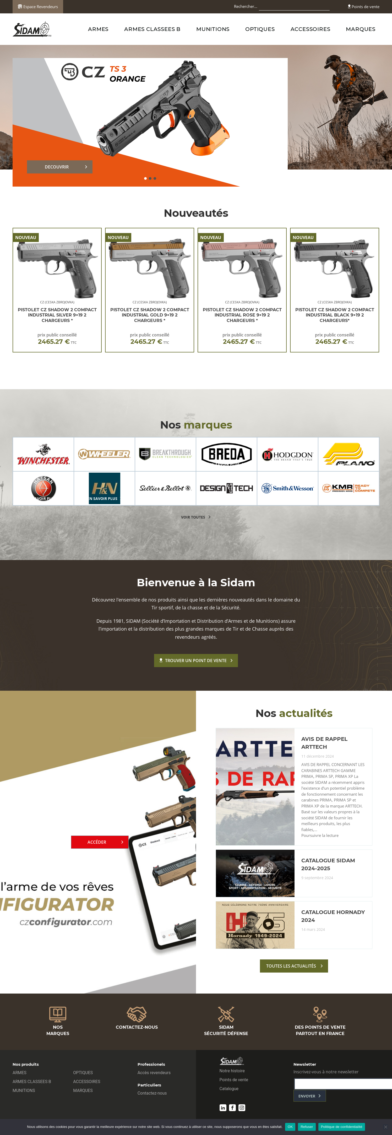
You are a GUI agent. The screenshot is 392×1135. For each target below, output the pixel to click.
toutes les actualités (291, 966)
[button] (145, 178)
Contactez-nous (152, 1093)
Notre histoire (232, 1070)
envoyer (306, 1096)
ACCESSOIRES (310, 29)
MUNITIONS (213, 29)
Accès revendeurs (154, 1072)
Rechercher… (245, 6)
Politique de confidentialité (341, 1127)
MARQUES (360, 29)
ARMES (98, 29)
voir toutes (193, 517)
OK (290, 1127)
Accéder (97, 842)
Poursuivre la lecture (320, 835)
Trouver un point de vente (193, 660)
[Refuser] (385, 1126)
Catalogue (229, 1088)
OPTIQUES (260, 29)
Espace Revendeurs (38, 6)
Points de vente (363, 6)
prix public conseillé (57, 338)
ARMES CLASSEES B (152, 29)
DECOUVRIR (57, 167)
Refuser (307, 1127)
